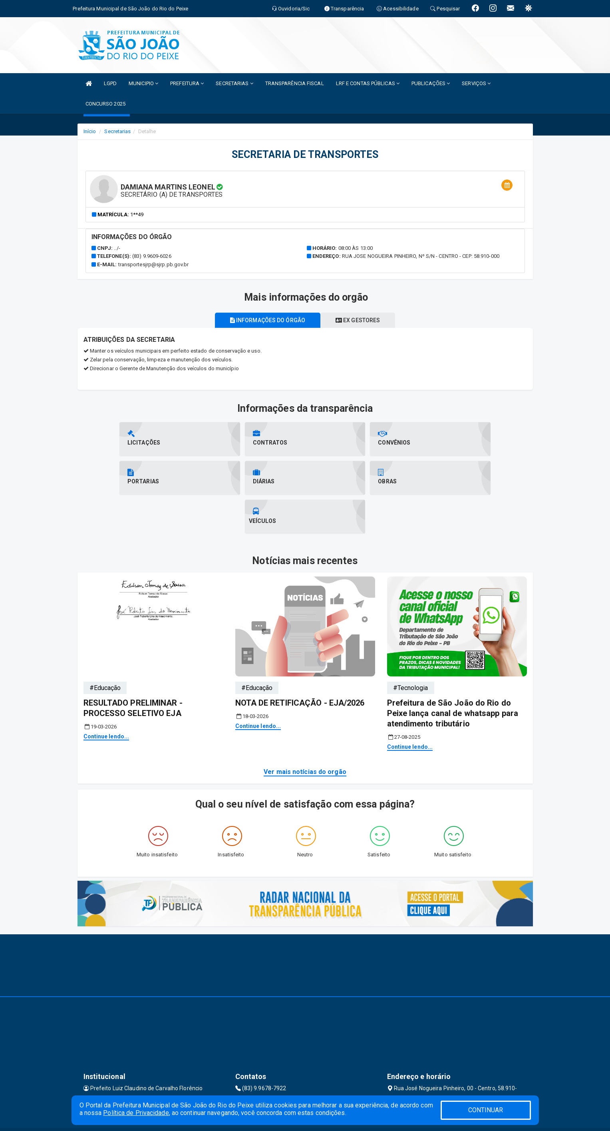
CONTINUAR (485, 1110)
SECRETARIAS (234, 83)
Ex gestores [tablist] (359, 320)
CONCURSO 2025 (105, 104)
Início (89, 131)
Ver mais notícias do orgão (305, 733)
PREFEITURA (187, 83)
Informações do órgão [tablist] (266, 320)
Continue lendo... (106, 697)
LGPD (110, 83)
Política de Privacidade (136, 1113)
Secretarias (117, 131)
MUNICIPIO (143, 83)
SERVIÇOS (476, 83)
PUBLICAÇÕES (430, 83)
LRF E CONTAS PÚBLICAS (367, 83)
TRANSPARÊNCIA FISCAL (294, 83)
